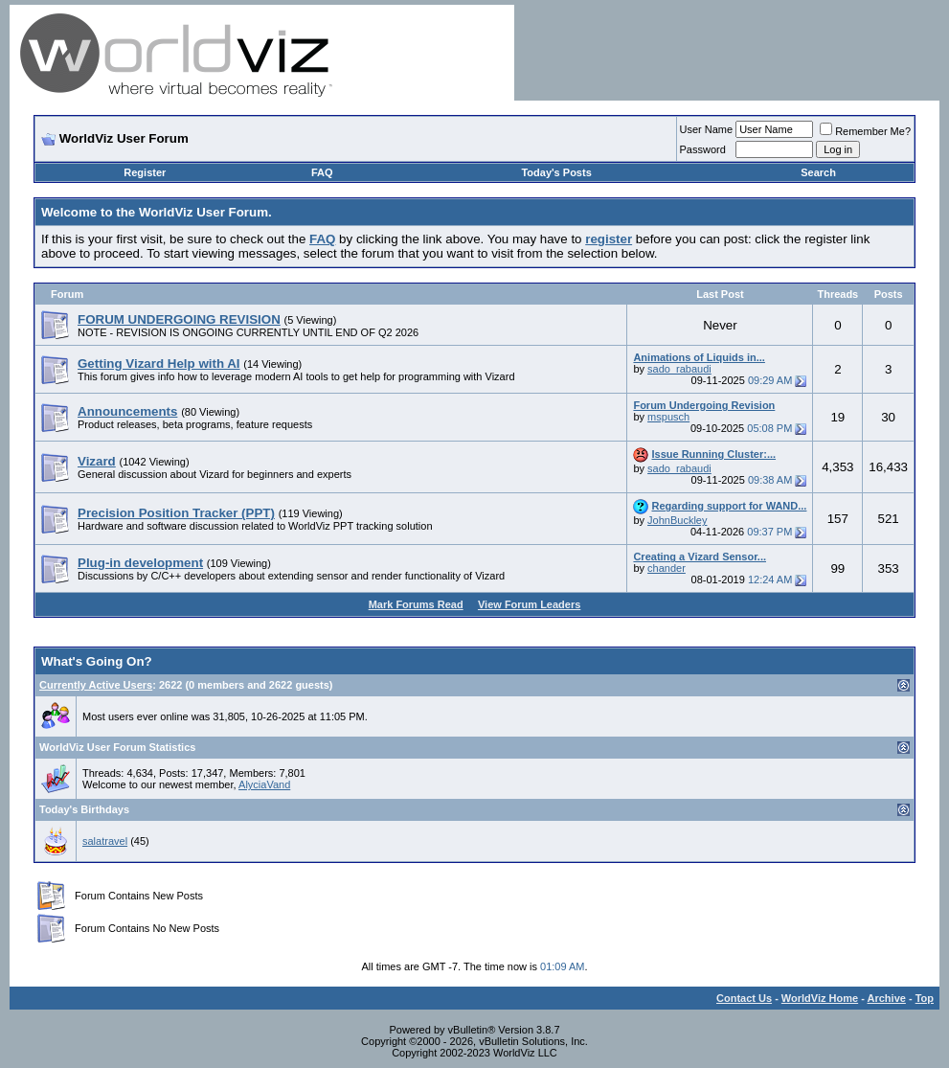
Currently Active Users (95, 685)
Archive (887, 998)
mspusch (668, 416)
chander (666, 568)
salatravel (104, 841)
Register (145, 172)
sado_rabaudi (679, 369)
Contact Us (744, 998)
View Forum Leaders (529, 604)
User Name (707, 129)
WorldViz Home (819, 998)
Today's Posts (556, 172)
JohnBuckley (677, 520)
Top (924, 998)
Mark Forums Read (416, 604)
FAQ (322, 172)
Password (703, 149)
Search (818, 172)
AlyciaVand (264, 784)
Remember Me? (865, 131)
